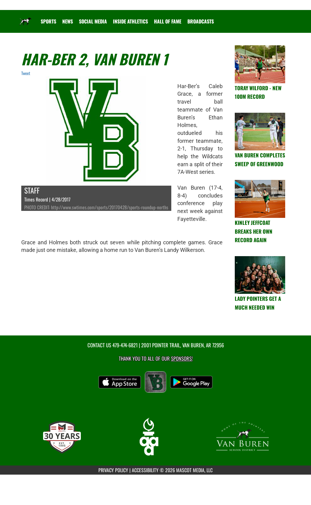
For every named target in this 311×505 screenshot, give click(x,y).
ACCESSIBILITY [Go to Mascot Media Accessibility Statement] (145, 470)
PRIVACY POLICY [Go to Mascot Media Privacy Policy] (113, 470)
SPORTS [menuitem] (48, 21)
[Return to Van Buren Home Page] (25, 17)
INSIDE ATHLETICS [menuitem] (130, 21)
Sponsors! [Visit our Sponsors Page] (182, 358)
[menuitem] (67, 21)
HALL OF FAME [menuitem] (167, 21)
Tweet (25, 73)
